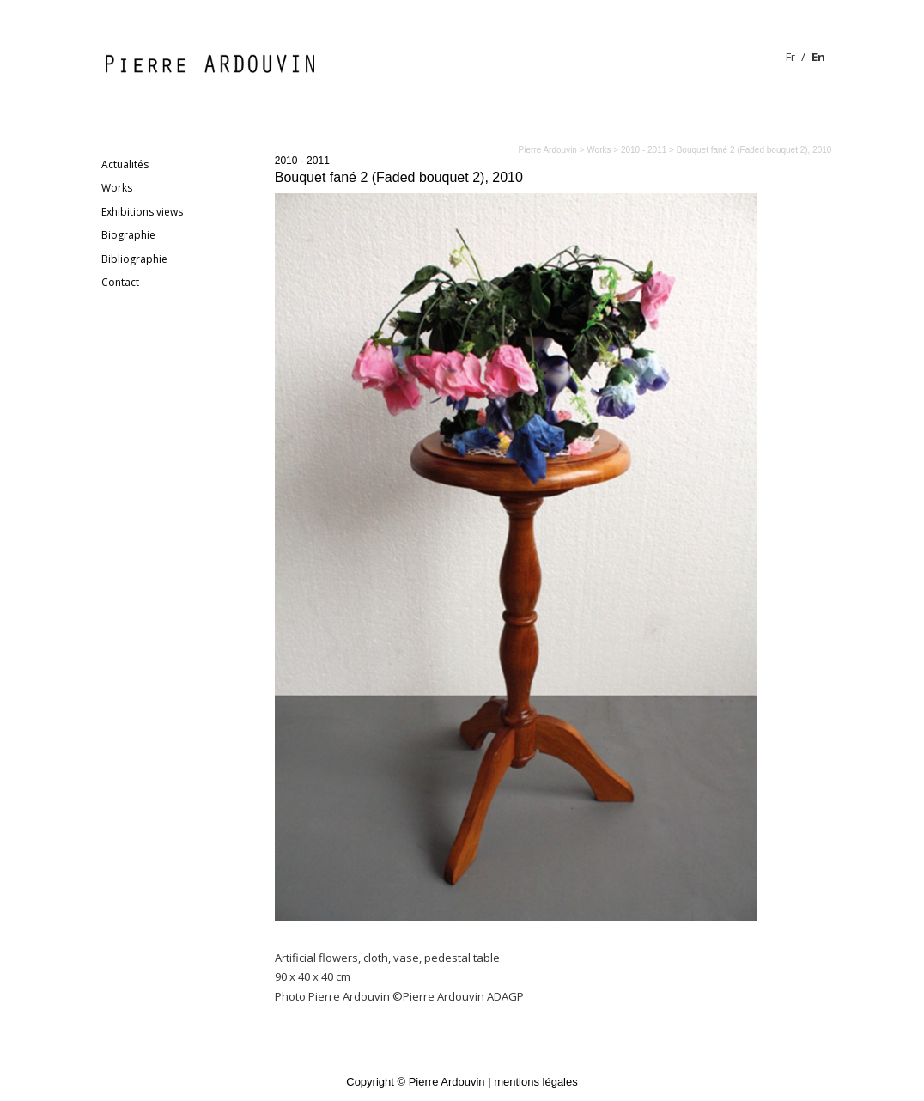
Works (116, 187)
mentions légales (536, 1081)
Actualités (125, 164)
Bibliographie (134, 259)
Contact (120, 282)
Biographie (128, 235)
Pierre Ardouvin (548, 150)
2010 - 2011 (302, 161)
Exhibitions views (142, 211)
